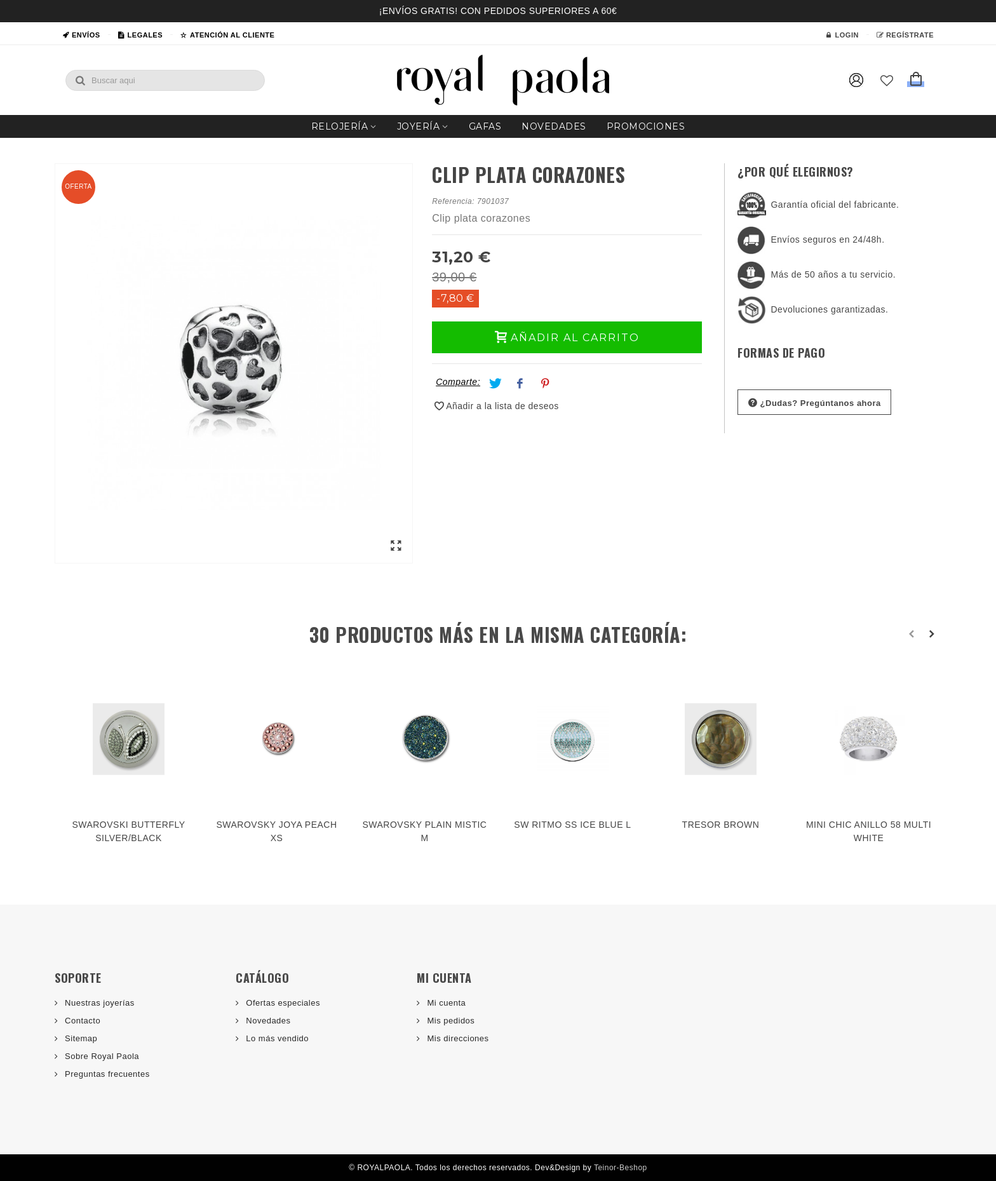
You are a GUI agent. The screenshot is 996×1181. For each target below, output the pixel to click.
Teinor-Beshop (620, 1167)
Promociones (646, 126)
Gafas (485, 126)
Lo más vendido (276, 1038)
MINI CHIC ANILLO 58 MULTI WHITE (868, 831)
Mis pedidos (449, 1020)
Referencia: (453, 201)
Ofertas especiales (281, 1003)
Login (842, 35)
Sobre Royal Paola (100, 1056)
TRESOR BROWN (721, 825)
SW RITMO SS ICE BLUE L (572, 825)
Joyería (418, 126)
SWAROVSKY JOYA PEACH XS (276, 831)
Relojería (339, 126)
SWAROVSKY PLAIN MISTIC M (425, 831)
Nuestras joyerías (98, 1003)
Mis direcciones (456, 1038)
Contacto (81, 1020)
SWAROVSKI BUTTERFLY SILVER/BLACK (128, 831)
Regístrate (905, 35)
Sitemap (79, 1038)
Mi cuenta (445, 1003)
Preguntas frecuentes (106, 1074)
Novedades (554, 126)
